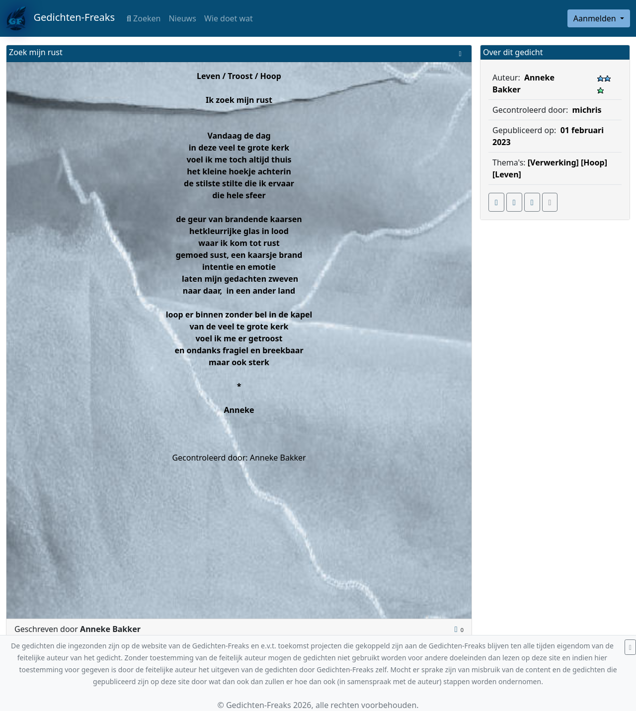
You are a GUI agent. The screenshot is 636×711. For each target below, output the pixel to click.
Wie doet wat (228, 18)
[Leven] (506, 174)
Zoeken (143, 18)
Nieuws (182, 18)
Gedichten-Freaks (60, 18)
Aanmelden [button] (595, 18)
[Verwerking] (553, 162)
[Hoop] (594, 162)
